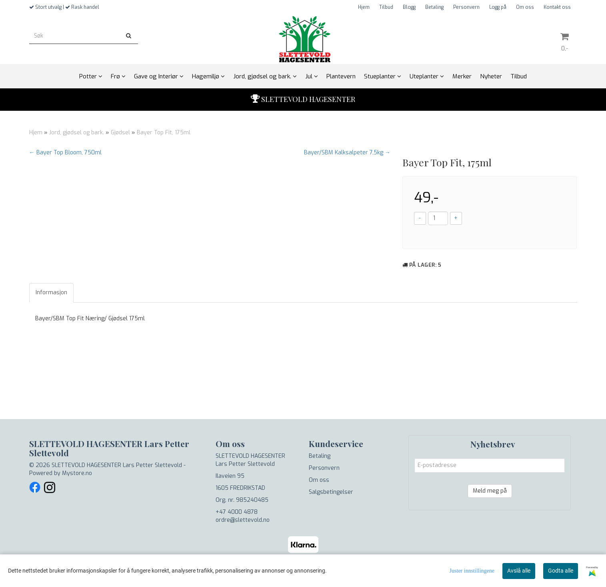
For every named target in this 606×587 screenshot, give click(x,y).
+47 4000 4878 (237, 512)
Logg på (497, 7)
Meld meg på (490, 491)
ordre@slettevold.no (243, 520)
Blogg (409, 7)
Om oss (525, 7)
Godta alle (560, 570)
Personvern (466, 7)
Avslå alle (518, 570)
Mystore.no (77, 473)
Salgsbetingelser (331, 492)
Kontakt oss (557, 7)
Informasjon (51, 292)
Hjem (364, 7)
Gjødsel (120, 132)
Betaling (434, 7)
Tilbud (386, 7)
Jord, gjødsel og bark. (76, 132)
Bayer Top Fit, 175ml (163, 132)
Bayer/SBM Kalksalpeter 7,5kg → (347, 152)
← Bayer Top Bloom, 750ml (65, 152)
